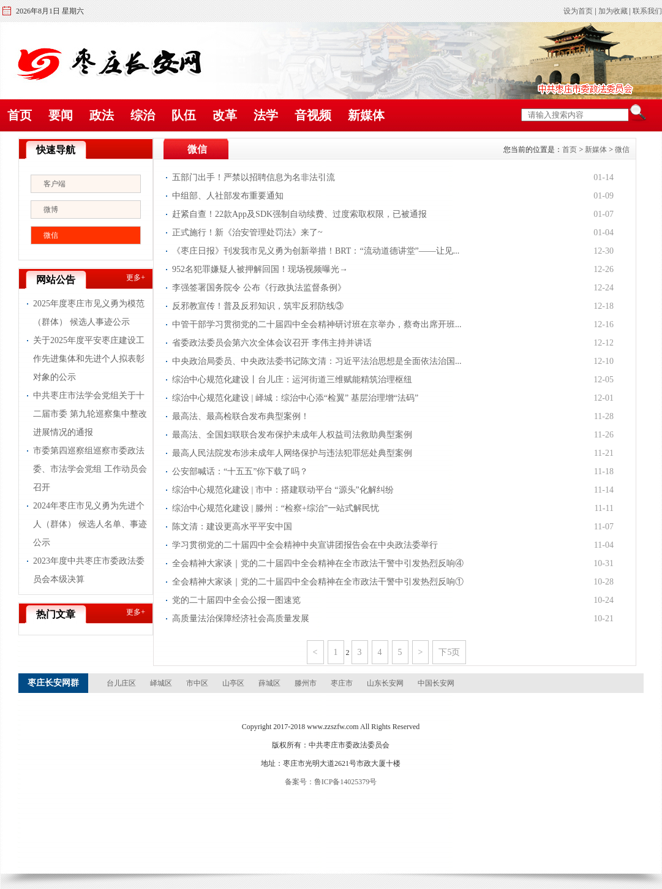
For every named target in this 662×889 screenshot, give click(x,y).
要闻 (60, 115)
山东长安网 (385, 683)
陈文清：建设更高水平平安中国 (232, 526)
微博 (50, 209)
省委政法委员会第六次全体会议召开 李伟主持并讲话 (272, 342)
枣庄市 (342, 683)
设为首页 (578, 11)
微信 (50, 235)
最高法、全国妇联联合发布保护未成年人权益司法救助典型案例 (292, 434)
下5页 (449, 652)
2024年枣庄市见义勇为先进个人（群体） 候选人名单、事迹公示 (90, 524)
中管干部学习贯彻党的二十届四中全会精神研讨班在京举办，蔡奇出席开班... (317, 324)
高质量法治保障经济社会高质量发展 (240, 618)
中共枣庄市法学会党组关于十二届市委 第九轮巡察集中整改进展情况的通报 (90, 414)
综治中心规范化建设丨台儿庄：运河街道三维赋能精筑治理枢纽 (292, 379)
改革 (225, 115)
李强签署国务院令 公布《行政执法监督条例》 (259, 287)
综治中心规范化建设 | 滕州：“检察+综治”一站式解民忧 (275, 508)
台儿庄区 (121, 683)
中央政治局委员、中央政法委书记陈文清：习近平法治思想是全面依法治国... (317, 361)
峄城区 (161, 683)
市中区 (197, 683)
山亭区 (233, 683)
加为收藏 (613, 11)
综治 (142, 115)
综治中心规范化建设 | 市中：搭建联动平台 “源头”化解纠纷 (283, 489)
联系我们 (647, 11)
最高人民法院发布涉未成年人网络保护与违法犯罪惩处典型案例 (292, 453)
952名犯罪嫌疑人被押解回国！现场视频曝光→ (260, 269)
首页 (19, 115)
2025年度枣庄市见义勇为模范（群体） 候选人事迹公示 (89, 313)
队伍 (183, 115)
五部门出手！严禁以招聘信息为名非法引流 (253, 177)
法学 (266, 115)
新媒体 (366, 115)
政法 (101, 115)
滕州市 (306, 683)
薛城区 (269, 683)
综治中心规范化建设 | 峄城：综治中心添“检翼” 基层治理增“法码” (295, 398)
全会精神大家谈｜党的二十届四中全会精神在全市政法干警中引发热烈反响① (318, 581)
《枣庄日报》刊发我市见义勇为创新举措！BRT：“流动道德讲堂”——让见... (315, 250)
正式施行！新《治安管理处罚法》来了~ (247, 232)
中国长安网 (436, 683)
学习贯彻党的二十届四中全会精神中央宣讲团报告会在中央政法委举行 (305, 545)
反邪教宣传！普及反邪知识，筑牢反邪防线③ (258, 306)
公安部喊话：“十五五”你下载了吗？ (240, 471)
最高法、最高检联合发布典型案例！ (240, 416)
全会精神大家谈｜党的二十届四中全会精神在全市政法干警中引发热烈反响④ (318, 563)
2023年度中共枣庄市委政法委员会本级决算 (89, 570)
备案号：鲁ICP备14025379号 (331, 781)
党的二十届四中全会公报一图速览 (236, 600)
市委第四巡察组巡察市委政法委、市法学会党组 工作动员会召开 (90, 469)
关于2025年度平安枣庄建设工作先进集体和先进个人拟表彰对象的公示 (89, 359)
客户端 (54, 184)
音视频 (313, 115)
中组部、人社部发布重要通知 (228, 195)
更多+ (135, 277)
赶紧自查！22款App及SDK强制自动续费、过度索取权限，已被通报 (299, 214)
